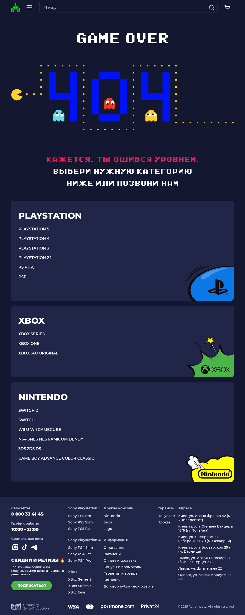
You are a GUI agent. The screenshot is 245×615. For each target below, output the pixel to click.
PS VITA (26, 267)
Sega (108, 522)
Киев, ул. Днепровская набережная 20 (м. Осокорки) (204, 539)
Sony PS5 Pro (79, 516)
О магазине (114, 548)
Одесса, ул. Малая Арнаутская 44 (205, 577)
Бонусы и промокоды (123, 567)
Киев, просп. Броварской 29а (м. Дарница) (204, 549)
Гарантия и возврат (121, 573)
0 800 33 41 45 (27, 514)
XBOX (31, 320)
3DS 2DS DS (29, 448)
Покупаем (166, 516)
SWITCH (26, 420)
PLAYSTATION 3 (33, 248)
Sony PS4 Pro (79, 561)
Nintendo (112, 516)
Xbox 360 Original (38, 353)
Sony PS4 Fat (79, 554)
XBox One (76, 592)
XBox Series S (80, 579)
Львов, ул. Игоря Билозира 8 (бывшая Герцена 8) (204, 560)
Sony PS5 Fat (79, 529)
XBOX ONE (28, 343)
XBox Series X (80, 586)
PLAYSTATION (50, 215)
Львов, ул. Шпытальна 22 (200, 568)
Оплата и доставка (120, 561)
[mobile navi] (29, 7)
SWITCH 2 (28, 410)
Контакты (112, 580)
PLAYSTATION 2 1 (34, 258)
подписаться (31, 585)
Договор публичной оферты (129, 586)
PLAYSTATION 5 (33, 229)
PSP (22, 277)
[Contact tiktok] (25, 548)
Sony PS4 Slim (80, 548)
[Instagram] (16, 548)
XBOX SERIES (31, 334)
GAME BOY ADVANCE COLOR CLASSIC (56, 458)
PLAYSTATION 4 (34, 238)
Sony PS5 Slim (80, 522)
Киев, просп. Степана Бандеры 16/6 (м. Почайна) (205, 528)
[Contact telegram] (35, 548)
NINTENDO (43, 397)
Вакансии (112, 554)
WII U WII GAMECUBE (39, 429)
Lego (108, 529)
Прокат (163, 522)
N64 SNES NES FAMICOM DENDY (50, 439)
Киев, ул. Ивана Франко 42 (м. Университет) (204, 518)
